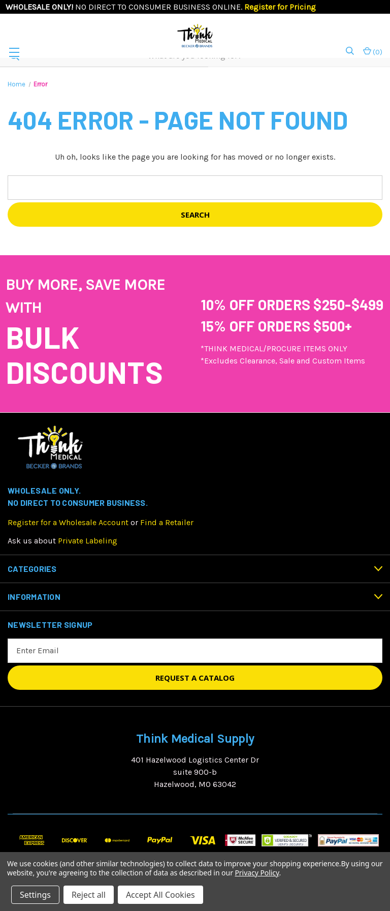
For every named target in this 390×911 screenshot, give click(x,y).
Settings (35, 894)
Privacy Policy (257, 872)
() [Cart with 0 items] (372, 51)
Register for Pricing (280, 7)
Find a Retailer (166, 522)
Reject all (89, 894)
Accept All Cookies (160, 894)
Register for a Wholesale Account (68, 522)
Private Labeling (87, 540)
